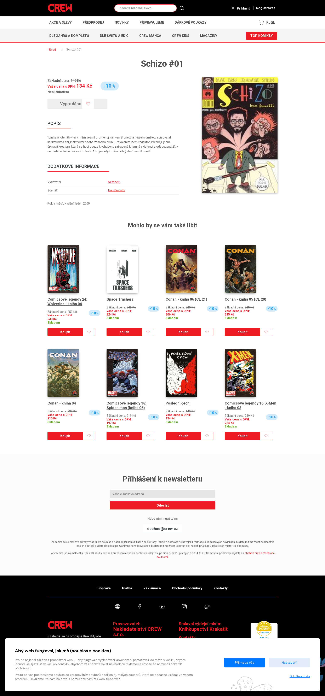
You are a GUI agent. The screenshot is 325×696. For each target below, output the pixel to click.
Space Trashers (120, 299)
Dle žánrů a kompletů (69, 36)
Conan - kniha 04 (61, 403)
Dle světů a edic (114, 36)
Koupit (65, 332)
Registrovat (265, 8)
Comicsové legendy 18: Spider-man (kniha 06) (126, 405)
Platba (127, 588)
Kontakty (221, 588)
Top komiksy (261, 36)
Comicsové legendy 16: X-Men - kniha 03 (250, 405)
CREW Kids (180, 36)
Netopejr (114, 182)
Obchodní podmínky (187, 588)
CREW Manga (150, 36)
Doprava (103, 588)
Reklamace (152, 588)
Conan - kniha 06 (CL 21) (186, 299)
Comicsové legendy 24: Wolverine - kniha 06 (67, 301)
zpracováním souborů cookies (91, 675)
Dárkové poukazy (190, 22)
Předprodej (93, 22)
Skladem (53, 322)
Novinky (122, 22)
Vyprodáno (71, 103)
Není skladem (58, 92)
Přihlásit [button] (240, 8)
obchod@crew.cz (162, 528)
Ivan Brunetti (116, 190)
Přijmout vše (244, 662)
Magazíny (208, 36)
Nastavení (289, 662)
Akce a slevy (60, 22)
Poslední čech (177, 403)
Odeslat (162, 505)
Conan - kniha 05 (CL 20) (245, 299)
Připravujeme (151, 22)
